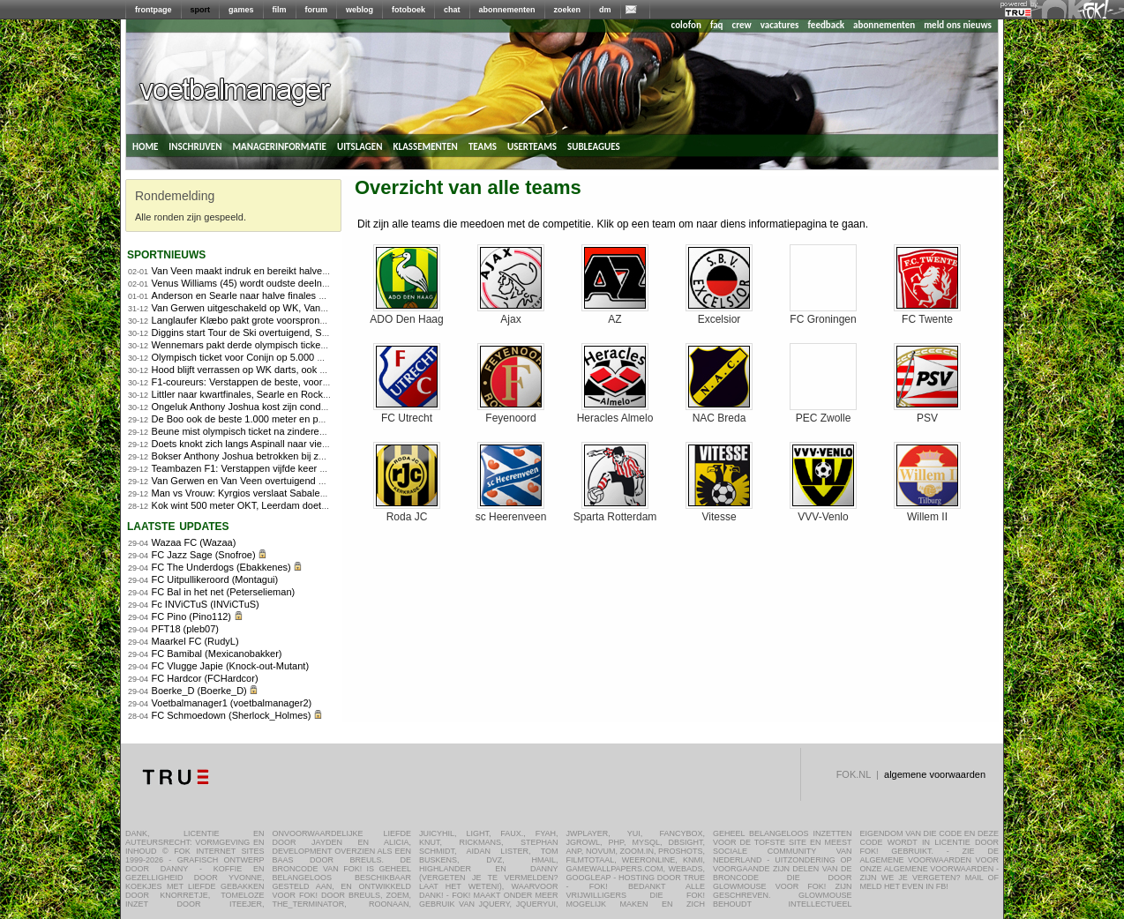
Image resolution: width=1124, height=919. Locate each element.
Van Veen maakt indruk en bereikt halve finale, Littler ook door (285, 270)
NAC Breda (719, 413)
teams (482, 145)
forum (316, 9)
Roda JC (406, 512)
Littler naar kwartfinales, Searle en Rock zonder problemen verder (293, 394)
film (280, 9)
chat (452, 9)
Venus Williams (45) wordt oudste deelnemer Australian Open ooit (293, 283)
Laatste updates (178, 525)
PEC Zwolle (823, 413)
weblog (359, 9)
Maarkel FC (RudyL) (195, 641)
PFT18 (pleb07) (185, 629)
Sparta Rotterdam (615, 512)
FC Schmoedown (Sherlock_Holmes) (231, 715)
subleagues (593, 145)
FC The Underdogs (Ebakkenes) (221, 567)
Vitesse (719, 512)
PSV (927, 413)
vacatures (780, 25)
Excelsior (719, 314)
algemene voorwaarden (934, 774)
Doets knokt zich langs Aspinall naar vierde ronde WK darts (279, 443)
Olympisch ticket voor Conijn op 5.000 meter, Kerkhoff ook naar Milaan (303, 357)
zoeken (567, 9)
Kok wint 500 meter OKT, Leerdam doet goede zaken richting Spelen (299, 505)
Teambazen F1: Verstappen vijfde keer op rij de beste (266, 468)
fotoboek (408, 9)
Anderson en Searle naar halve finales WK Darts (256, 295)
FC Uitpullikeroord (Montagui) (215, 579)
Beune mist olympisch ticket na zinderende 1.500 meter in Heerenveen (304, 431)
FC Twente (927, 314)
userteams (532, 145)
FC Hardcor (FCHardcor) (205, 678)
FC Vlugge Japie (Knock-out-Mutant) (231, 666)
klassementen (425, 145)
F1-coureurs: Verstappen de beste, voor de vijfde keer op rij (279, 382)
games (241, 9)
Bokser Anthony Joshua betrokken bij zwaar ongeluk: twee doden (292, 456)
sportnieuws (166, 253)
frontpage (153, 9)
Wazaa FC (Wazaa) (194, 542)
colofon (686, 25)
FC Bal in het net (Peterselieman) (224, 592)
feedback (826, 25)
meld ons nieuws (958, 25)
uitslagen (360, 145)
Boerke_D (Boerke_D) (199, 690)
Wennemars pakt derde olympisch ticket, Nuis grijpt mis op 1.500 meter (305, 345)
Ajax (510, 314)
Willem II (927, 512)
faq (716, 25)
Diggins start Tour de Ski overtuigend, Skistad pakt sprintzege (284, 332)
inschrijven (195, 145)
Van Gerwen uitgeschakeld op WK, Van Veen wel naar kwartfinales (295, 308)
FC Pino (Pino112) (192, 616)
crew (742, 25)
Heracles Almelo (615, 413)
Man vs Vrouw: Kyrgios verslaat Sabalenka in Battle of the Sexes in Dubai (310, 493)
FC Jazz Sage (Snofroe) (204, 554)
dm (605, 9)
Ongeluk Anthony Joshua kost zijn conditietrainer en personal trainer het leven (319, 406)
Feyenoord (510, 413)
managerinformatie (279, 145)
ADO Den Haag (406, 314)
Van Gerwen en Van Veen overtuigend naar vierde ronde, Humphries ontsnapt (319, 480)
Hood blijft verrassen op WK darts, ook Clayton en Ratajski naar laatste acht (315, 369)
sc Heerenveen (511, 512)
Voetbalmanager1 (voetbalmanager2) (232, 703)
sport (201, 9)
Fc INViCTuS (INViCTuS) (205, 604)
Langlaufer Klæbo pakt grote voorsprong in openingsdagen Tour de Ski (304, 320)
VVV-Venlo (823, 512)
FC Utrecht (406, 413)
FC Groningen (823, 314)
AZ (614, 314)
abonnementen (507, 9)
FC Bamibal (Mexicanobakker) (217, 653)
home (145, 145)
